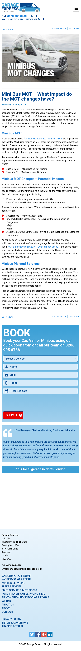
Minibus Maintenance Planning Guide (43, 138)
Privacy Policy (11, 619)
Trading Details (12, 626)
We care (7, 601)
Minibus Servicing (13, 583)
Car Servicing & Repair (16, 575)
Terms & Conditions (15, 622)
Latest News (7, 29)
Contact (7, 611)
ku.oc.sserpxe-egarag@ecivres (25, 569)
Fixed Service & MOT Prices (19, 590)
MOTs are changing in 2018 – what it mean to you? (33, 246)
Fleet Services (11, 586)
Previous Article (59, 29)
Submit (12, 415)
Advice (6, 608)
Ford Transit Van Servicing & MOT (24, 593)
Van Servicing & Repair (16, 579)
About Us (8, 604)
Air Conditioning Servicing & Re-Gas (25, 597)
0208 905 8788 (17, 16)
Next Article (74, 29)
